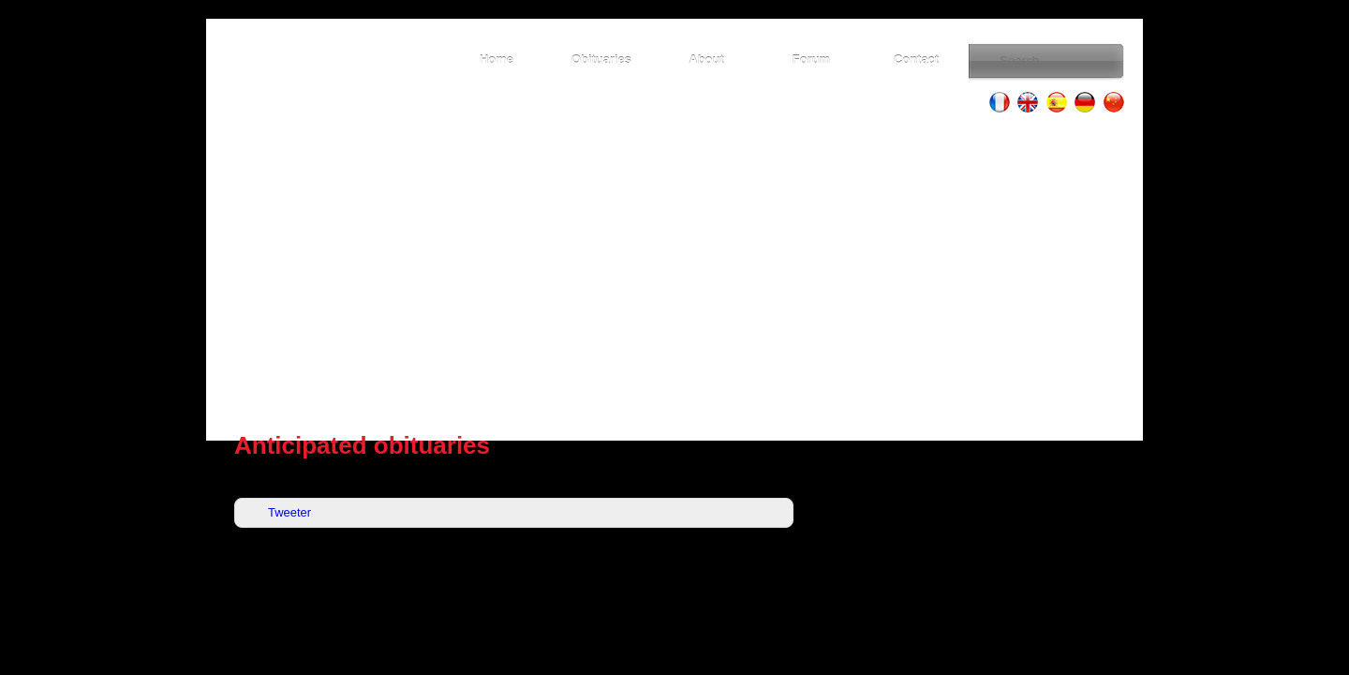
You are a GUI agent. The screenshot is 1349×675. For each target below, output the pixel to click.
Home (496, 59)
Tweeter (289, 512)
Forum (811, 59)
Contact (916, 59)
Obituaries (601, 59)
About (706, 59)
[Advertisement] (674, 272)
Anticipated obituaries (362, 445)
